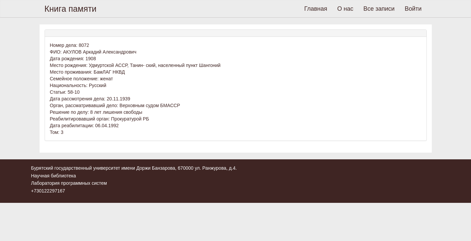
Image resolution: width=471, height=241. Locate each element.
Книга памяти (71, 8)
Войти (413, 8)
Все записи (379, 8)
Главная (316, 8)
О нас (345, 8)
